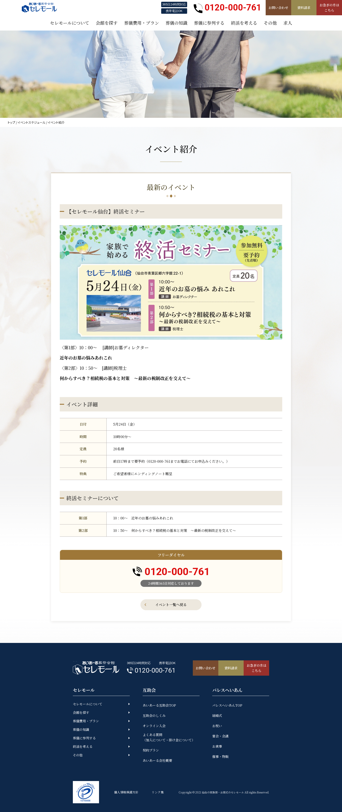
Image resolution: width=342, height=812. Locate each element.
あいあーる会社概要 (157, 760)
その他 (78, 755)
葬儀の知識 (81, 729)
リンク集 (158, 792)
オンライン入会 (154, 725)
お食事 (217, 746)
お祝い (217, 725)
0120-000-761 (227, 7)
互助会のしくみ (154, 715)
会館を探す (81, 712)
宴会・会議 (220, 736)
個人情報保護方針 (126, 792)
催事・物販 (220, 756)
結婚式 (217, 715)
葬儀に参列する (84, 738)
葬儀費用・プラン (86, 721)
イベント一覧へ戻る (171, 604)
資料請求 (303, 7)
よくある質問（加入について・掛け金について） (169, 737)
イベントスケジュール (31, 122)
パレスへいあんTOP (227, 705)
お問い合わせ (278, 7)
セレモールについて (87, 704)
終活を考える (82, 746)
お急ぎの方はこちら (329, 7)
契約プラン (151, 750)
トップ (11, 122)
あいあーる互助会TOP (159, 705)
